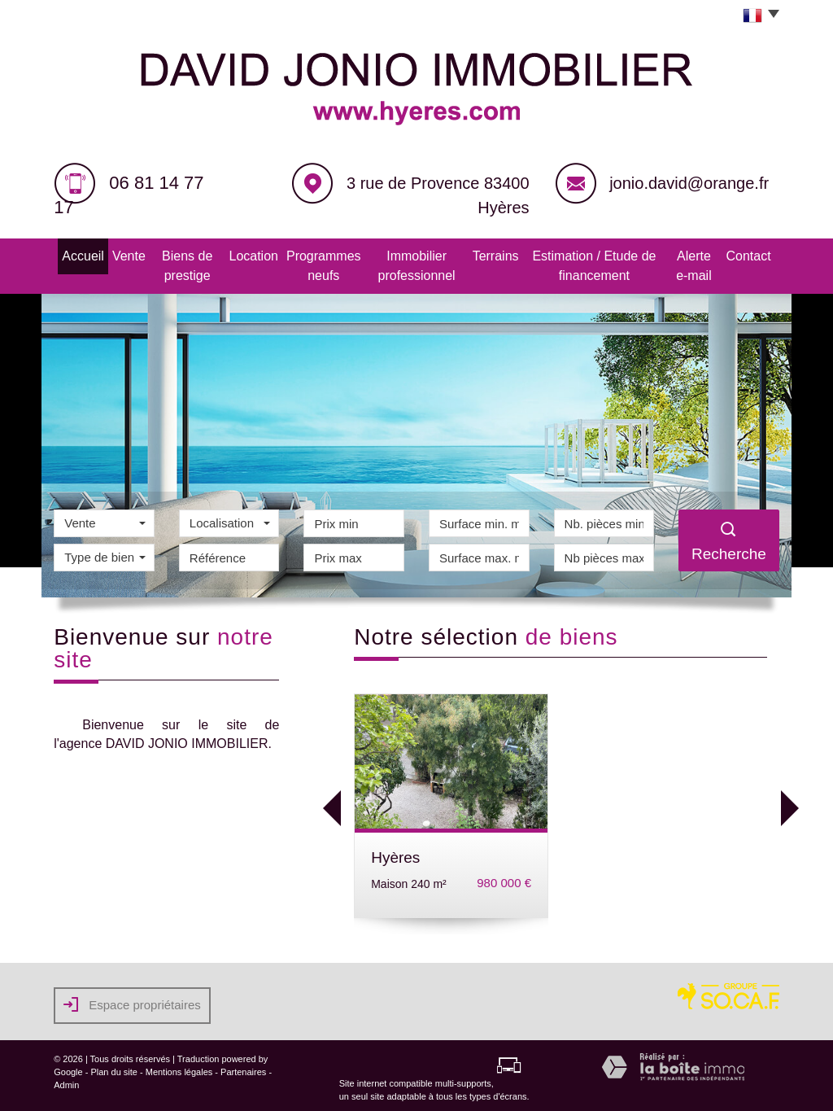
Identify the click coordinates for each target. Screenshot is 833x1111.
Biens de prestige (170, 263)
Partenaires (243, 1067)
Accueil (68, 254)
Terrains (493, 254)
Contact (763, 254)
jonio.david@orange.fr (689, 183)
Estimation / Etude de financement (597, 263)
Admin (66, 1080)
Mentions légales (179, 1067)
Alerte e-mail (708, 263)
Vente (109, 254)
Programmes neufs (308, 263)
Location (237, 254)
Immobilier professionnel (412, 263)
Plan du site (113, 1067)
